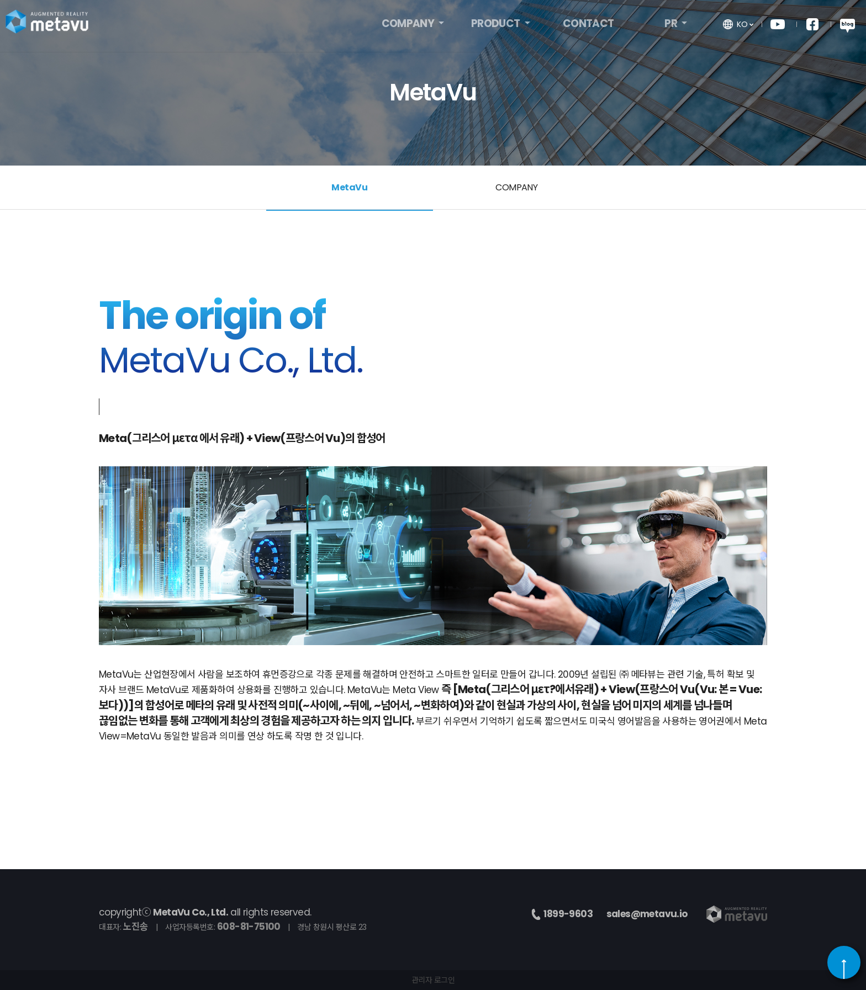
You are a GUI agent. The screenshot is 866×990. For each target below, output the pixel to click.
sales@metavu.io (647, 913)
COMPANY (409, 26)
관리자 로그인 (433, 980)
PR (671, 26)
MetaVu (349, 187)
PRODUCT (496, 26)
